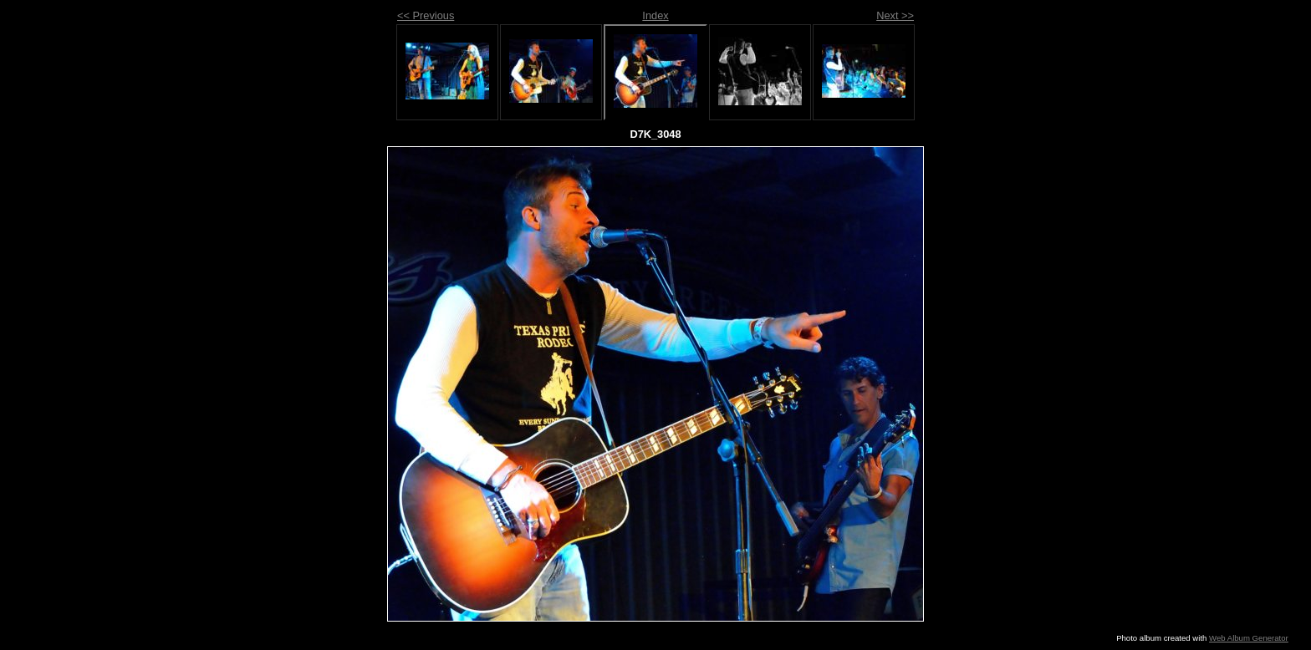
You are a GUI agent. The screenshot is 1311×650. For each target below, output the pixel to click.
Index (655, 15)
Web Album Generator (1248, 637)
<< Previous (425, 15)
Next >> (895, 15)
